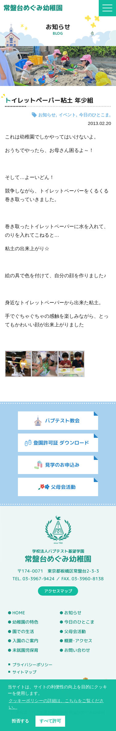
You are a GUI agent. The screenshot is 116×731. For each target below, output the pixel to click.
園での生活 (23, 631)
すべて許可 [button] (50, 720)
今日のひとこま (94, 114)
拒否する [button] (20, 720)
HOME (18, 612)
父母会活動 (75, 631)
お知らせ (47, 114)
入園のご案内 (25, 641)
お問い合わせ (77, 650)
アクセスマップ (58, 590)
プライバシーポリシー (32, 664)
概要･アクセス (78, 641)
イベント (67, 114)
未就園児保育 (25, 650)
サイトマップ (24, 672)
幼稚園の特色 (25, 622)
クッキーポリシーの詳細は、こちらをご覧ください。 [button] (56, 704)
